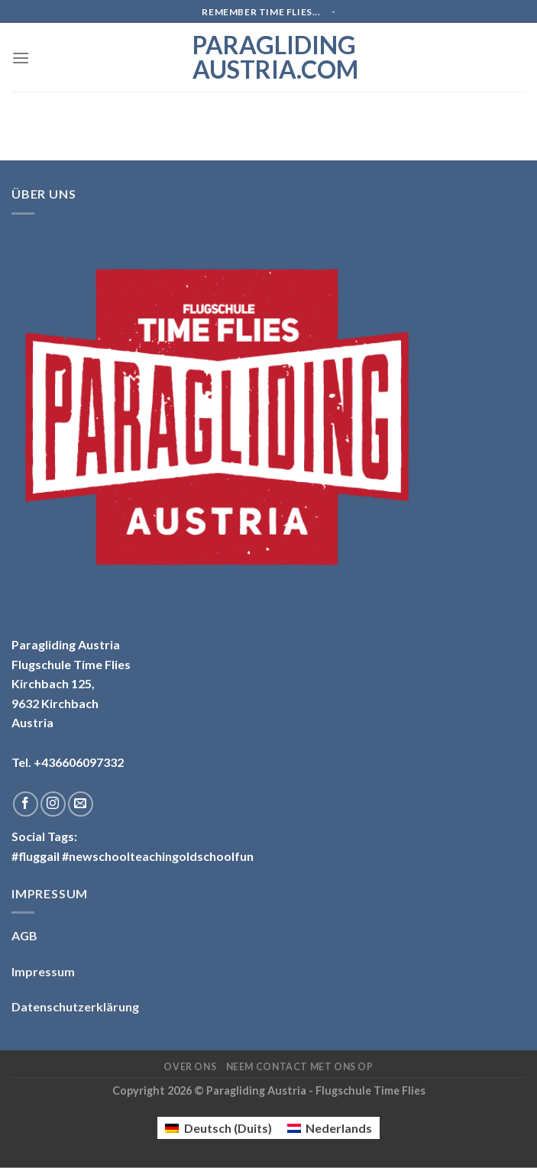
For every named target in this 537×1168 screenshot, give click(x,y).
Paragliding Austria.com (268, 57)
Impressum (43, 971)
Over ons (189, 1067)
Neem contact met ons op (300, 1067)
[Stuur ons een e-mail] (80, 804)
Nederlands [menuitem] (339, 1128)
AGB (24, 935)
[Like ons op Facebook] (25, 804)
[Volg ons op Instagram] (53, 804)
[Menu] (20, 57)
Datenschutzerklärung (75, 1006)
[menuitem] (218, 1128)
